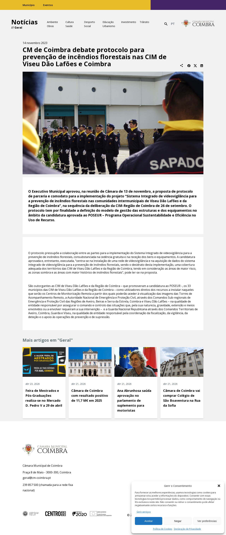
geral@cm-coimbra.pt (37, 478)
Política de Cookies (162, 528)
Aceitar (148, 520)
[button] (219, 486)
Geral (18, 27)
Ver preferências (207, 520)
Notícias (24, 22)
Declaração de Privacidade (187, 528)
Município (29, 5)
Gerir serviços (144, 511)
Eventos (48, 5)
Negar (178, 520)
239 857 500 (30, 485)
